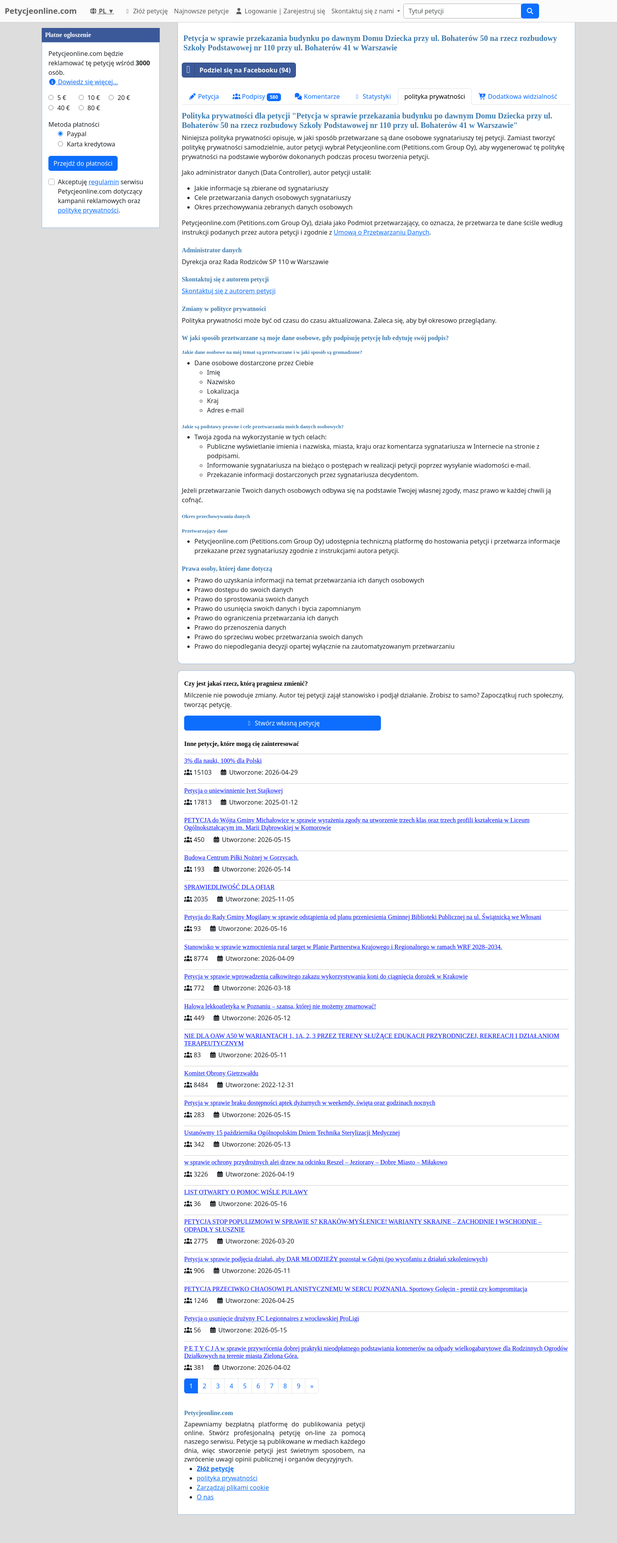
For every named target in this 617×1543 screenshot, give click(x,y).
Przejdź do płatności (83, 399)
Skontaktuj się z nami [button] (363, 11)
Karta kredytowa (91, 380)
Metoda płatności (74, 360)
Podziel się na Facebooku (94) (236, 70)
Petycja (203, 96)
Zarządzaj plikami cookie (233, 1487)
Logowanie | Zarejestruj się (280, 11)
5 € (61, 333)
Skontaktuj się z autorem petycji (228, 291)
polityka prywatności (435, 96)
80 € (93, 344)
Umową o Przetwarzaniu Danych (381, 232)
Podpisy (257, 96)
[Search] (462, 11)
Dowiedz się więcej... (83, 318)
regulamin (104, 418)
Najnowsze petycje (201, 11)
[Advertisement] (101, 140)
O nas (205, 1497)
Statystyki (372, 96)
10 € (93, 333)
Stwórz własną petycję (282, 723)
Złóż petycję (146, 11)
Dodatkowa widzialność (517, 96)
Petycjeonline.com (41, 11)
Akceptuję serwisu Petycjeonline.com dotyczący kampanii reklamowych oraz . (100, 432)
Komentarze (317, 96)
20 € (124, 333)
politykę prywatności (88, 446)
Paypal (77, 370)
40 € (63, 344)
